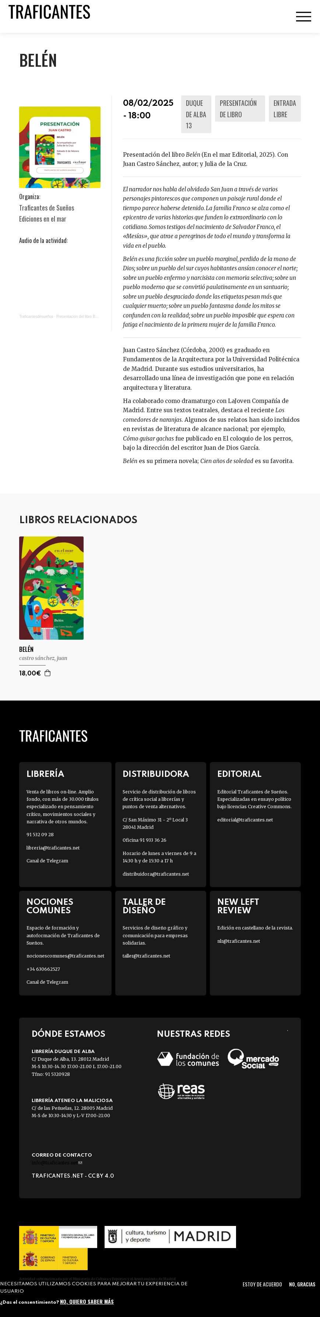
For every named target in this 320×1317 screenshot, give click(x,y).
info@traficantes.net (57, 1162)
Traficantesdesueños (36, 317)
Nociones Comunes (50, 906)
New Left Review (238, 906)
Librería (45, 774)
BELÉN (26, 649)
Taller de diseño (144, 906)
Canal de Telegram (47, 860)
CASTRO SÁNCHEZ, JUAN (43, 658)
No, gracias (302, 1284)
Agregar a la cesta (48, 673)
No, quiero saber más (87, 1301)
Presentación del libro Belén (79, 317)
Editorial (239, 774)
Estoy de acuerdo (262, 1284)
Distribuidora (156, 774)
